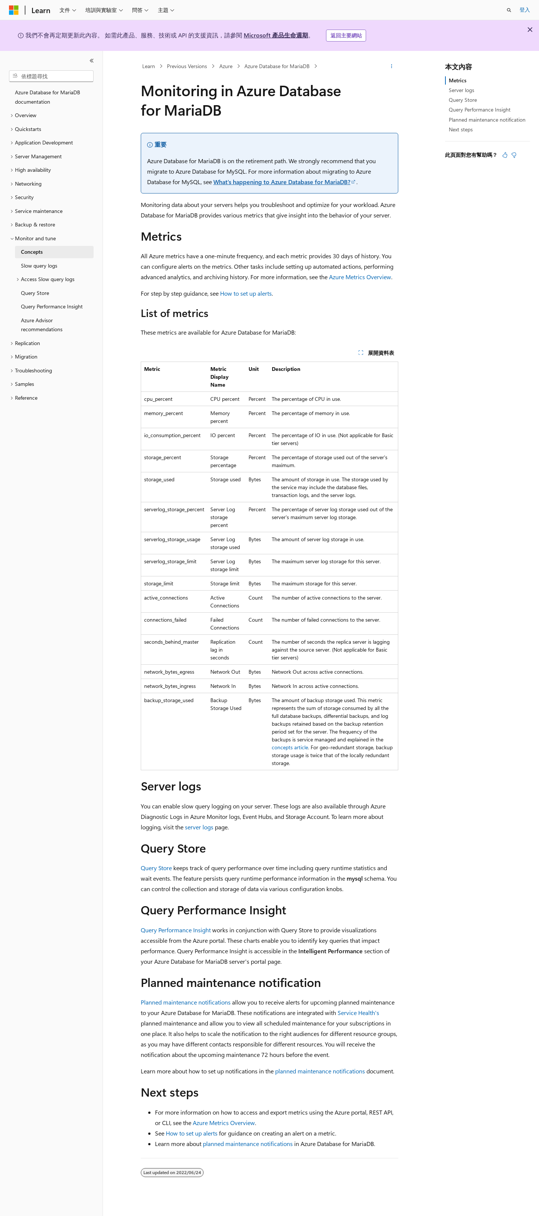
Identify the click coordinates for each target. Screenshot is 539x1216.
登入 (525, 9)
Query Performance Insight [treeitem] (52, 306)
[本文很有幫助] (504, 154)
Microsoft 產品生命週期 (276, 35)
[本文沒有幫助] (513, 154)
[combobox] (51, 76)
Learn (148, 66)
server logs (199, 827)
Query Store (156, 868)
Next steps (461, 129)
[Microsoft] (14, 10)
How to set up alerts (246, 293)
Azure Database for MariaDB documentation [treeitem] (47, 97)
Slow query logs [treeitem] (39, 265)
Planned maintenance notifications (186, 1002)
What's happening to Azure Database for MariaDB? (281, 182)
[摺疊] (92, 60)
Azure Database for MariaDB (277, 66)
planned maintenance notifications (320, 1071)
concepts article (290, 747)
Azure (225, 66)
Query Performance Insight (176, 930)
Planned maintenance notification (487, 119)
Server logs (461, 90)
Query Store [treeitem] (35, 292)
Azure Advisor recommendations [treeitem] (42, 325)
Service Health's (358, 1013)
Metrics (457, 80)
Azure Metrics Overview (360, 277)
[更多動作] (391, 66)
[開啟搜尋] (509, 10)
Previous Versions (187, 66)
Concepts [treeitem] (32, 251)
